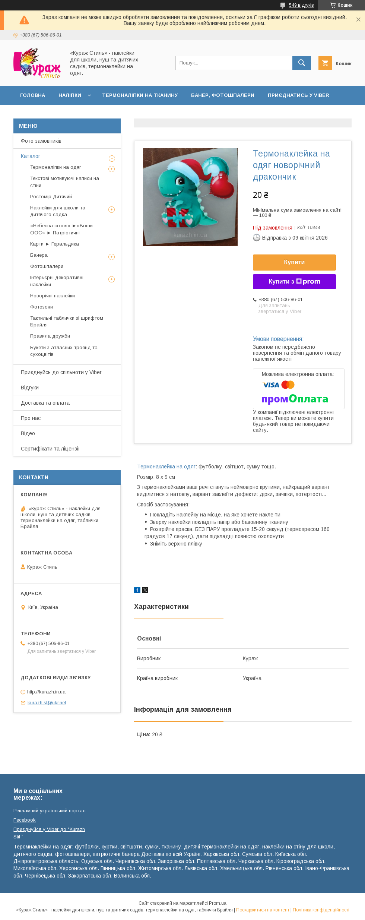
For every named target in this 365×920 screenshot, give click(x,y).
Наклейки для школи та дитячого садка (57, 211)
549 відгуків (301, 5)
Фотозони (41, 307)
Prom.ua (217, 903)
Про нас (31, 418)
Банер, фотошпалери (222, 95)
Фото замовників (41, 141)
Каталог (30, 156)
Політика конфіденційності (321, 910)
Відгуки (30, 388)
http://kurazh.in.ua (46, 692)
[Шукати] (301, 63)
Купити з (294, 281)
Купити (294, 262)
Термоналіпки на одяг (55, 167)
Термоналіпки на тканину (140, 95)
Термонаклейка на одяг (166, 467)
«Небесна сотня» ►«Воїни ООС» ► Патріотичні (61, 229)
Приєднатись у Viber (298, 95)
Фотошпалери (46, 266)
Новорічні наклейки (52, 295)
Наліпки (69, 95)
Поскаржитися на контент (262, 910)
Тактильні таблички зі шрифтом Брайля (66, 321)
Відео (28, 433)
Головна (32, 95)
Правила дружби (50, 336)
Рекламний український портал (49, 810)
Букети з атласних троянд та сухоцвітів (64, 351)
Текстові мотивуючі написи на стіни (64, 182)
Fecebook (24, 820)
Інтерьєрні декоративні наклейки (56, 281)
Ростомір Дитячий (51, 196)
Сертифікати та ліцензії (50, 449)
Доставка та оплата (49, 114)
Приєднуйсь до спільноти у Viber (61, 372)
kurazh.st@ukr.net (47, 702)
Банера (39, 255)
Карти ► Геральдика (54, 244)
